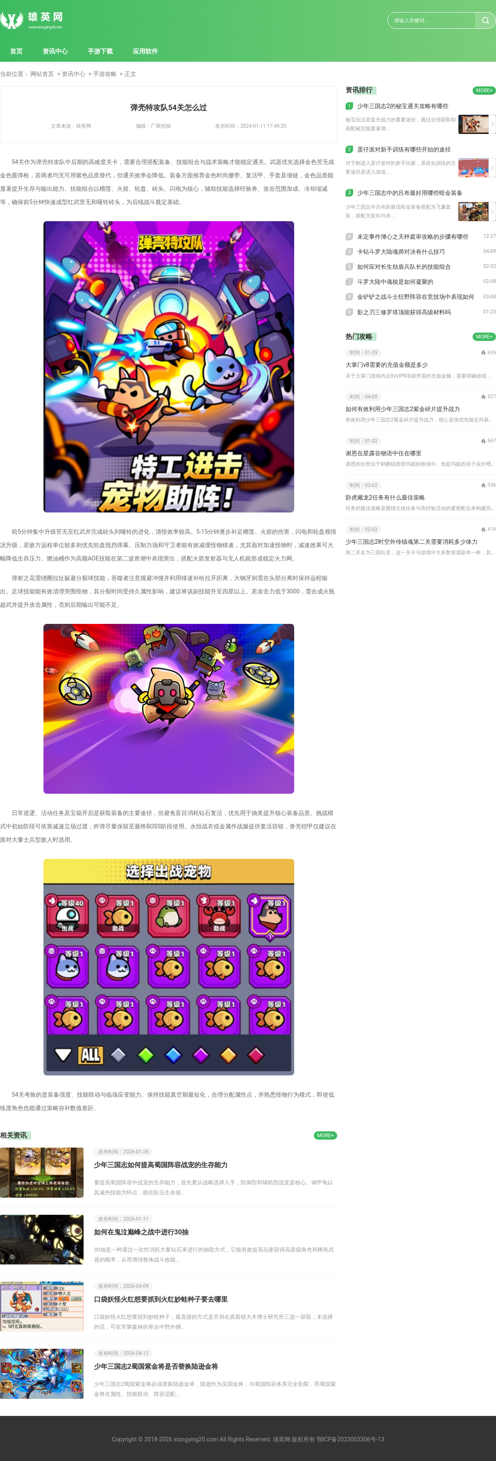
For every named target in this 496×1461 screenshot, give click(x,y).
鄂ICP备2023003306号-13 (350, 1439)
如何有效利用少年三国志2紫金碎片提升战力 (403, 409)
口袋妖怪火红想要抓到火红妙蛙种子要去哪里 (161, 1299)
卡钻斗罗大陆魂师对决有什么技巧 (401, 251)
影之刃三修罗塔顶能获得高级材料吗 (404, 312)
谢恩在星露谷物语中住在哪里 (384, 453)
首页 (16, 51)
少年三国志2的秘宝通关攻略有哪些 (402, 106)
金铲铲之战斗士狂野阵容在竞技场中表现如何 (415, 296)
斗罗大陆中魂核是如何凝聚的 (395, 281)
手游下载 (100, 51)
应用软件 (145, 51)
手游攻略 (105, 74)
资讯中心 (55, 51)
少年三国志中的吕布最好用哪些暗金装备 (410, 192)
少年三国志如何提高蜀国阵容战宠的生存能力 (161, 1165)
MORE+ (325, 1135)
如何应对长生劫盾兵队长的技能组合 (404, 266)
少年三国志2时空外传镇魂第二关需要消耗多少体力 (412, 541)
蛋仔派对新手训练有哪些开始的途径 (404, 149)
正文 (130, 74)
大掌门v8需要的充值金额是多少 (387, 364)
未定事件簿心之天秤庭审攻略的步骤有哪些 (412, 236)
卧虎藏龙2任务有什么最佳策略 (385, 497)
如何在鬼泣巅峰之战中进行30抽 (141, 1232)
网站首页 (42, 74)
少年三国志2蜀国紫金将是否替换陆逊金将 (156, 1366)
